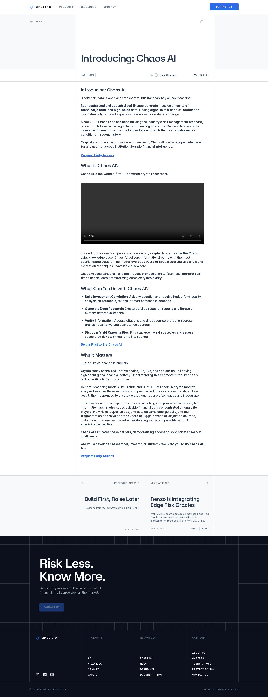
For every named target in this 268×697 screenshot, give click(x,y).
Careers (198, 658)
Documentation (151, 674)
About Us (198, 652)
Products (66, 6)
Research (147, 658)
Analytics (95, 663)
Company (109, 6)
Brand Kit (147, 669)
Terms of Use (201, 663)
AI (89, 658)
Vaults (92, 674)
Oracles (94, 669)
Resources (88, 6)
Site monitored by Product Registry (221, 689)
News (143, 663)
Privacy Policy (203, 669)
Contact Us (200, 674)
